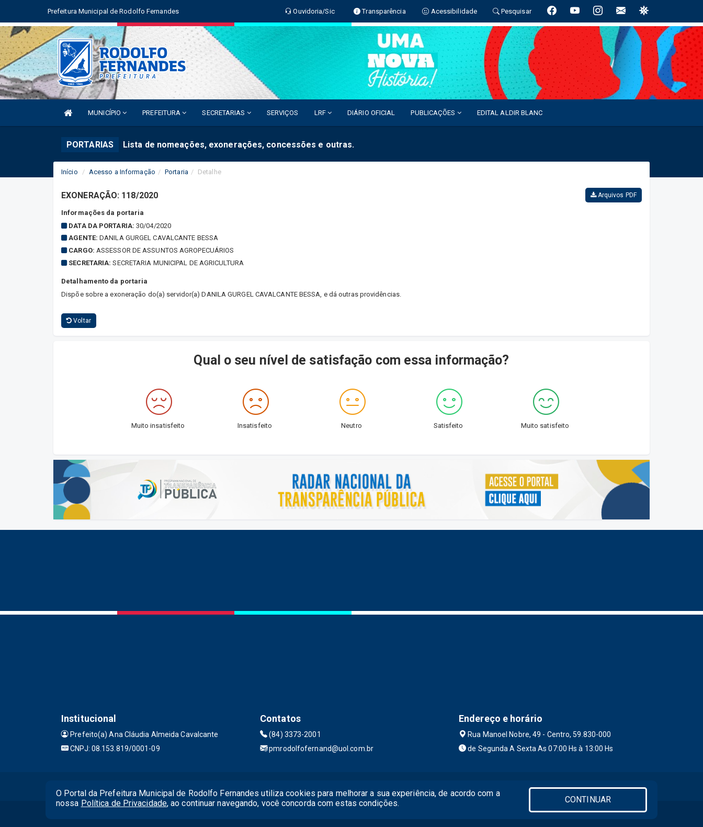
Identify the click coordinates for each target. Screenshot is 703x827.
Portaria (176, 172)
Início (69, 172)
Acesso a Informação (122, 172)
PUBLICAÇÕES (436, 113)
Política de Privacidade (124, 803)
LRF (323, 113)
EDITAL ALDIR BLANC (510, 113)
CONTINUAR (588, 800)
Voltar (78, 320)
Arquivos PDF (614, 195)
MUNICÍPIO (107, 113)
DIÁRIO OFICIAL (371, 113)
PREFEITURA (164, 113)
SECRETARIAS (226, 113)
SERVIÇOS (283, 113)
